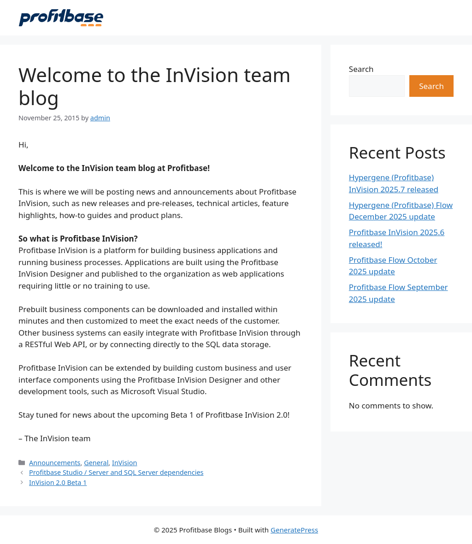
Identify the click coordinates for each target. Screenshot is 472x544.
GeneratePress (294, 529)
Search (361, 69)
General (96, 462)
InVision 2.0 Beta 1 (58, 482)
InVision (124, 462)
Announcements (54, 462)
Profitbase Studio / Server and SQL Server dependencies (116, 472)
